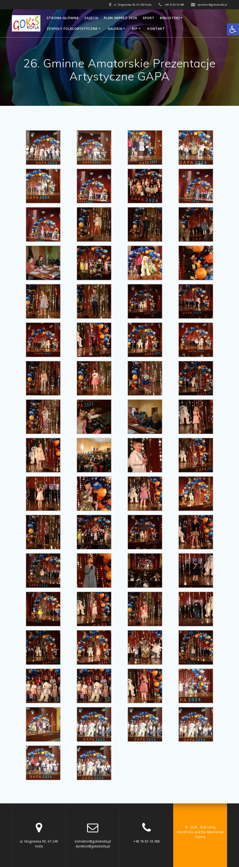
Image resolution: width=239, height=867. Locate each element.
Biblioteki (170, 18)
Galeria (115, 28)
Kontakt (156, 28)
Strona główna (63, 18)
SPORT (149, 18)
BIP (134, 28)
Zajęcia (91, 18)
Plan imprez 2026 (120, 18)
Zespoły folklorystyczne (72, 28)
